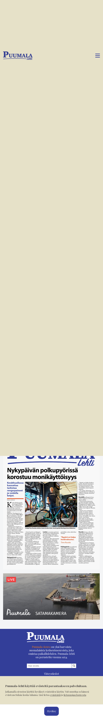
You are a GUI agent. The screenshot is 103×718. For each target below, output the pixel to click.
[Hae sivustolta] (74, 669)
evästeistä (55, 695)
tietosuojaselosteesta (75, 695)
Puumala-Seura (41, 649)
